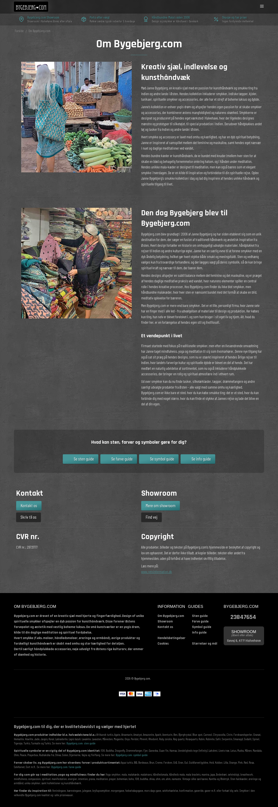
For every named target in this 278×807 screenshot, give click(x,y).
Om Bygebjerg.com (171, 616)
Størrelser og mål (204, 643)
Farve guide (200, 621)
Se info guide (201, 458)
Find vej (151, 517)
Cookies (163, 643)
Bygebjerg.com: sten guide (81, 743)
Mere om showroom (160, 505)
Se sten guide (84, 458)
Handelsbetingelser (171, 638)
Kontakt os (29, 505)
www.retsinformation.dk (156, 571)
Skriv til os (28, 517)
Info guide (199, 632)
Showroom (165, 621)
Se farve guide (122, 458)
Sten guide (200, 616)
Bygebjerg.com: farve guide (66, 767)
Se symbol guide (162, 458)
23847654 (243, 616)
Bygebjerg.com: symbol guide (132, 755)
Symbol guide (201, 627)
